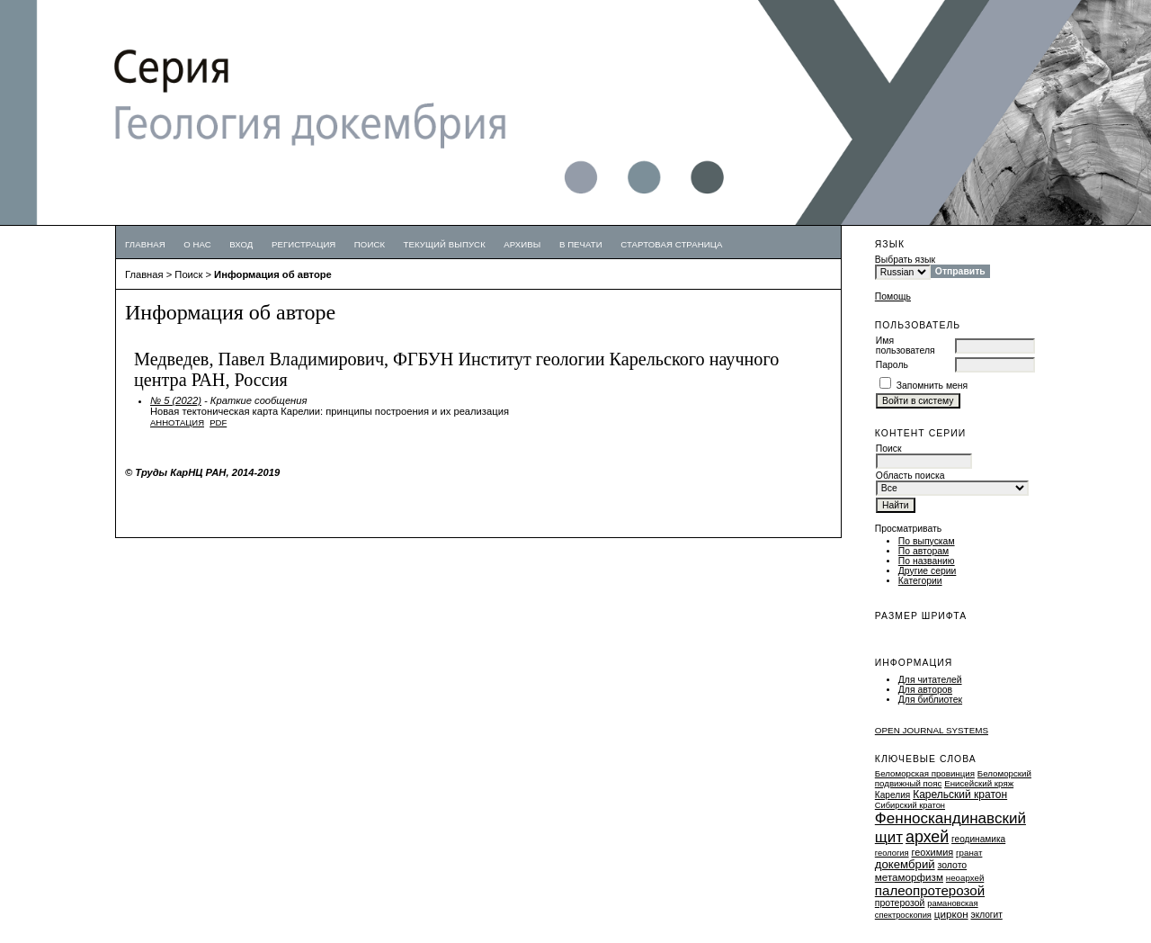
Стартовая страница (671, 244)
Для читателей (930, 680)
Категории (920, 581)
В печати (580, 244)
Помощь (893, 296)
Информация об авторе (273, 274)
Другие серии (927, 571)
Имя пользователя (905, 345)
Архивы (522, 244)
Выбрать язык (905, 260)
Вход (241, 244)
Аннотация (177, 422)
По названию (926, 561)
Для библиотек (930, 700)
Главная (145, 244)
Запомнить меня (932, 386)
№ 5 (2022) (175, 400)
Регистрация (304, 244)
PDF (218, 422)
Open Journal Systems (931, 730)
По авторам (923, 551)
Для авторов (925, 690)
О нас (197, 244)
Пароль (892, 365)
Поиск (369, 244)
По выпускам (926, 541)
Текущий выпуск (445, 244)
